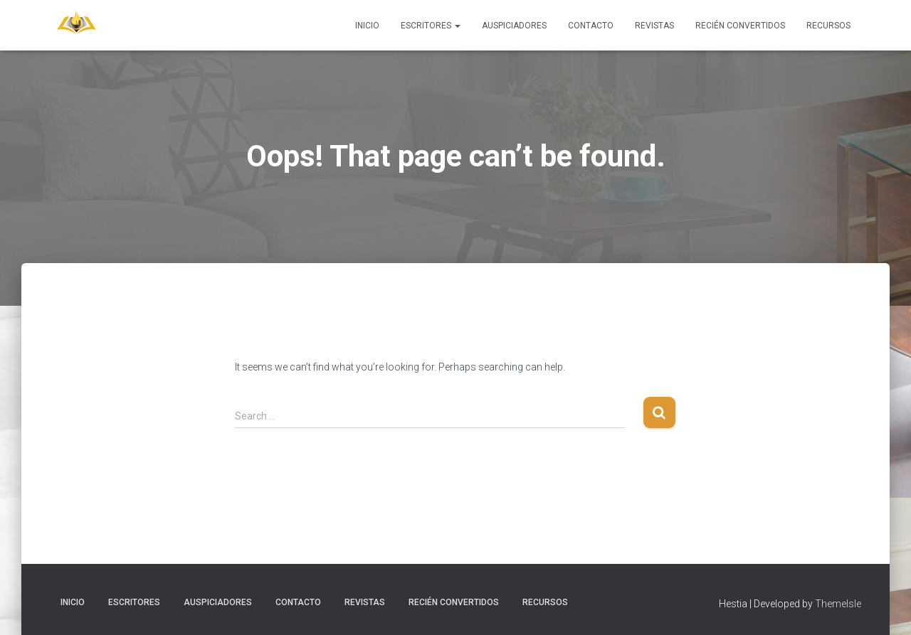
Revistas (654, 26)
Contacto (591, 26)
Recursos (828, 26)
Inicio (367, 26)
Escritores (430, 26)
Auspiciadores (514, 26)
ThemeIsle (838, 603)
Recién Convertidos (740, 26)
